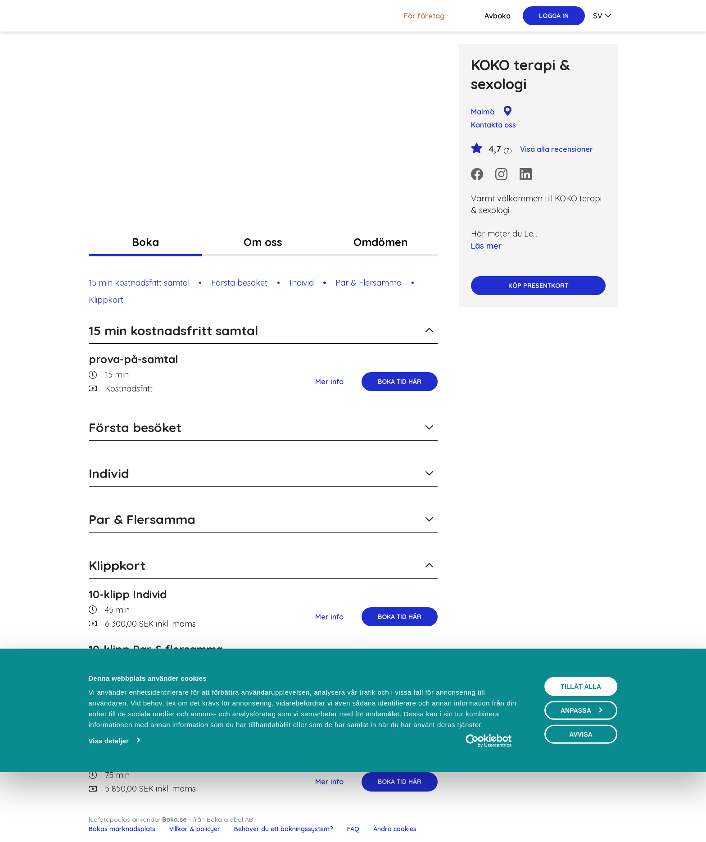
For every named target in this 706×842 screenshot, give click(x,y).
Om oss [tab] (263, 242)
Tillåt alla (581, 748)
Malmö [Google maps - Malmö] (491, 111)
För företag (424, 15)
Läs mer (486, 246)
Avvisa (581, 796)
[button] (263, 331)
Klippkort (106, 300)
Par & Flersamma (368, 283)
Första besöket (239, 283)
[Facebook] (477, 174)
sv (597, 15)
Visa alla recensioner (556, 149)
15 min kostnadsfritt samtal (139, 283)
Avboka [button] (497, 15)
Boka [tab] (145, 242)
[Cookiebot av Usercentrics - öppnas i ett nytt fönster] (488, 803)
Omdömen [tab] (380, 242)
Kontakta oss (493, 124)
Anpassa (581, 772)
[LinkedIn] (526, 174)
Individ (302, 283)
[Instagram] (501, 174)
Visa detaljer (108, 802)
